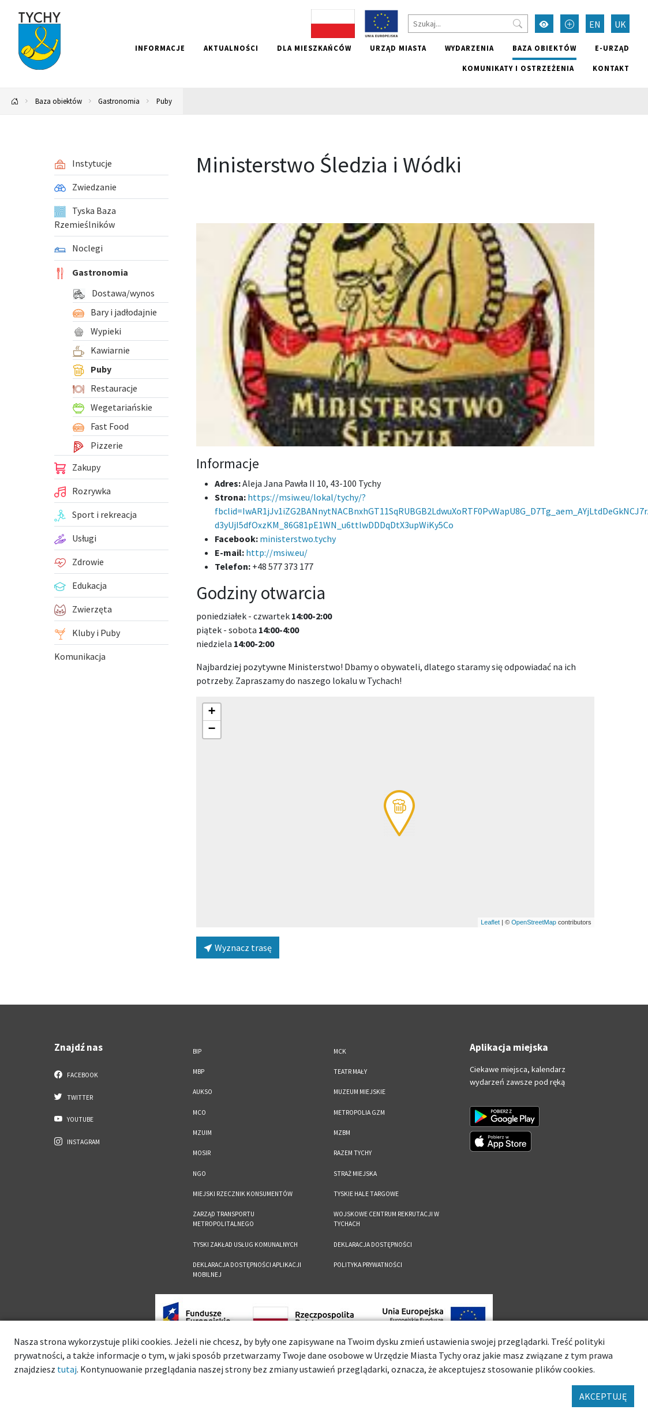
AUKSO (202, 1092)
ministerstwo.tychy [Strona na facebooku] (298, 538)
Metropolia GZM (359, 1112)
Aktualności (231, 47)
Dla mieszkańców (314, 47)
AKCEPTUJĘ (603, 1396)
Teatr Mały (350, 1071)
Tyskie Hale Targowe (366, 1194)
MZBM (342, 1133)
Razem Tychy (353, 1153)
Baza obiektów (544, 47)
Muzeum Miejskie (359, 1092)
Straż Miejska (355, 1174)
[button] (399, 813)
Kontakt (611, 68)
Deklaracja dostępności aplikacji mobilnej (247, 1270)
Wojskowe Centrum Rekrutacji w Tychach (386, 1219)
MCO (199, 1112)
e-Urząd (612, 47)
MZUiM (202, 1133)
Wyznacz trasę (238, 947)
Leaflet (490, 922)
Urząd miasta (398, 47)
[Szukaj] (468, 23)
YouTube (74, 1119)
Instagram (77, 1141)
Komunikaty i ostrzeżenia (518, 68)
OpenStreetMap (533, 922)
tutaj (67, 1369)
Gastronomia (119, 101)
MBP (198, 1071)
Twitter (73, 1097)
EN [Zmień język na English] (595, 24)
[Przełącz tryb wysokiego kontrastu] (544, 23)
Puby (164, 101)
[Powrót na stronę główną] (15, 101)
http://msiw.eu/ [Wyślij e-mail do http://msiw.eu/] (277, 552)
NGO (199, 1174)
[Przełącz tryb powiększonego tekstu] (569, 23)
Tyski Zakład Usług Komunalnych (245, 1244)
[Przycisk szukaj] (518, 23)
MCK (340, 1051)
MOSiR (202, 1153)
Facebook (76, 1074)
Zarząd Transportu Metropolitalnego (223, 1219)
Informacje (160, 47)
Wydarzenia (469, 47)
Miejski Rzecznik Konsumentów (243, 1194)
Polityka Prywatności (368, 1265)
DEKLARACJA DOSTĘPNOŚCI (373, 1244)
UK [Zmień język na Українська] (620, 24)
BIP (197, 1051)
